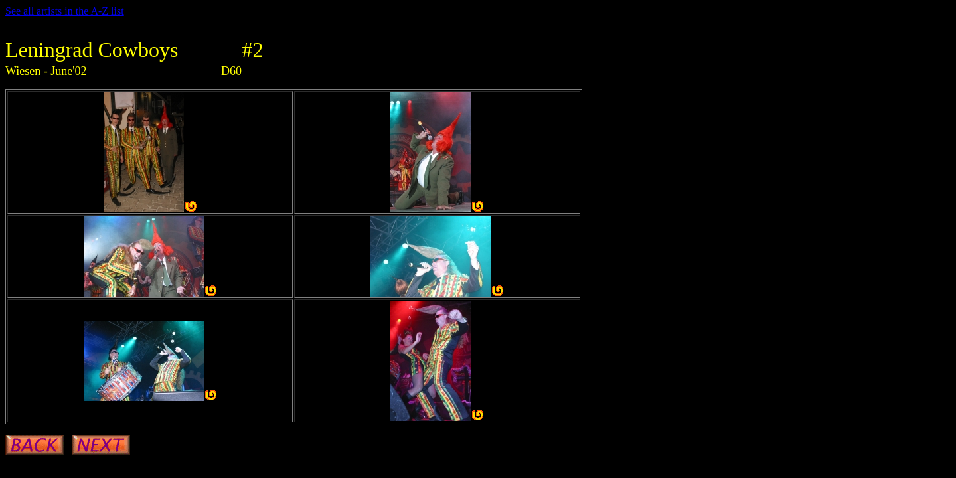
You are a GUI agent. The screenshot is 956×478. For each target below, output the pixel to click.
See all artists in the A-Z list (64, 11)
